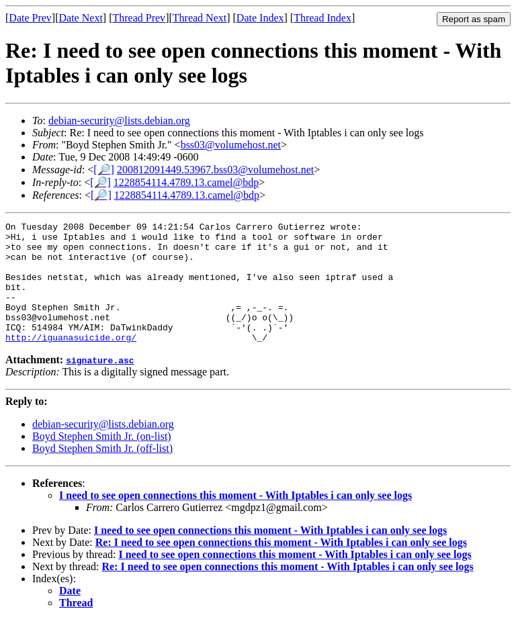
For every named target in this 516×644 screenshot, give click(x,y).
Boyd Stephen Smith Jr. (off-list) (102, 472)
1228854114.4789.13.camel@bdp (186, 182)
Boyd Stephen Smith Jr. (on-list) (101, 460)
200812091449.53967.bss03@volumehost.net (215, 169)
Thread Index (322, 18)
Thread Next (199, 18)
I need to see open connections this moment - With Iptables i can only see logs (235, 519)
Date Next (81, 18)
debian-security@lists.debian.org (119, 120)
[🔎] (103, 169)
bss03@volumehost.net (231, 144)
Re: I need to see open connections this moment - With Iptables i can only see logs (281, 566)
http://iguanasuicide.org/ (70, 361)
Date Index (260, 18)
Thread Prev (138, 18)
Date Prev (30, 18)
